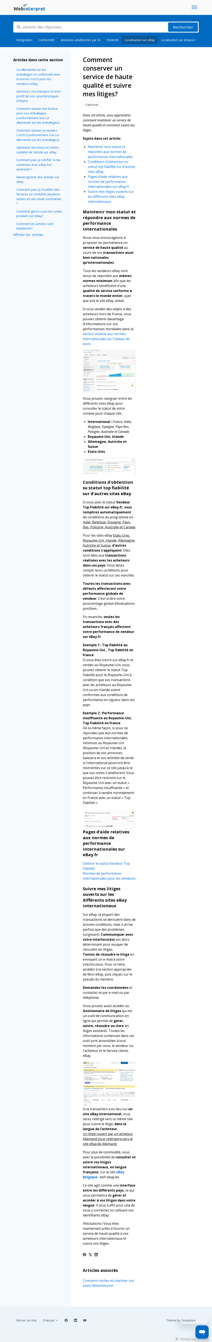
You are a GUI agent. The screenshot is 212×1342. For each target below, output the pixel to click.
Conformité (46, 40)
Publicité (113, 40)
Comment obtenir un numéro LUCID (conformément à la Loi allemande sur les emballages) (37, 135)
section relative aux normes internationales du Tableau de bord (106, 339)
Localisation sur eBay (140, 40)
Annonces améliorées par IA (80, 40)
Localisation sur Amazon (178, 40)
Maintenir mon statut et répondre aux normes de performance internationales (110, 151)
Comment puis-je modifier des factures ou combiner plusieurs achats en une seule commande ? (38, 196)
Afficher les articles (28, 234)
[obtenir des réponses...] (106, 27)
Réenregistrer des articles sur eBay (37, 179)
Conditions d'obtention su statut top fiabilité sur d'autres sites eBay (111, 166)
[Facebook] (84, 1255)
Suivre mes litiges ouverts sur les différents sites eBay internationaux (111, 196)
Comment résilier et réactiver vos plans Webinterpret (108, 1283)
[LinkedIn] (96, 1255)
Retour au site (26, 1320)
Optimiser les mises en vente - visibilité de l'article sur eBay (38, 149)
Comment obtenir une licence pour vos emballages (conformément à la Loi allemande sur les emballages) (37, 115)
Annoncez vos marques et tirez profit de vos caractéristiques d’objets (38, 96)
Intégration (24, 40)
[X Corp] (90, 1255)
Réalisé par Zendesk (194, 1339)
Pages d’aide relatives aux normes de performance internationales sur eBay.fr (109, 181)
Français (50, 1320)
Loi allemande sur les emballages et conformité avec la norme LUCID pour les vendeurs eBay (38, 76)
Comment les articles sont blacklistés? (35, 226)
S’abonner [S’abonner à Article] (92, 105)
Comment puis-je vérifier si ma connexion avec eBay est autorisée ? (38, 164)
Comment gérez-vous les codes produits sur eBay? (39, 213)
